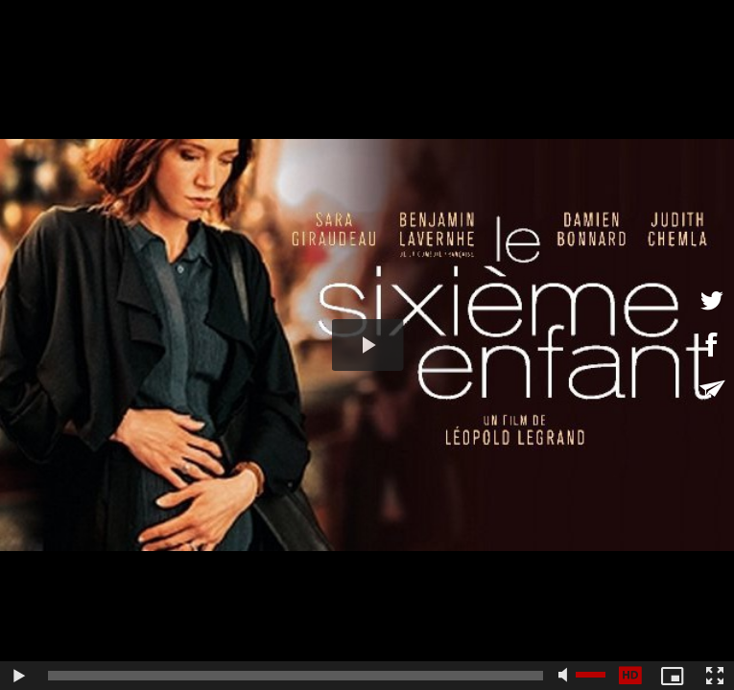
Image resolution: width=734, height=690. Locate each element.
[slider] (295, 675)
